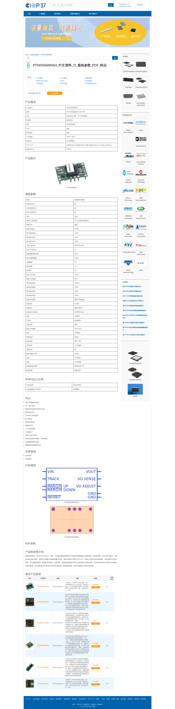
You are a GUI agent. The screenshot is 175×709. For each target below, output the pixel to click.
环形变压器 (44, 699)
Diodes (128, 162)
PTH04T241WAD (43, 623)
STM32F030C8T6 (129, 71)
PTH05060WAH (46, 55)
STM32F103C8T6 (141, 87)
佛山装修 (123, 699)
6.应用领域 (88, 81)
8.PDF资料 (63, 83)
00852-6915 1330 (125, 6)
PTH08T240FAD (43, 586)
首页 (73, 704)
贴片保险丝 (36, 699)
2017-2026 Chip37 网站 (88, 706)
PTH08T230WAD (43, 645)
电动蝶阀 (143, 699)
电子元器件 (93, 14)
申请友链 (93, 704)
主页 (29, 14)
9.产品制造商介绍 (90, 83)
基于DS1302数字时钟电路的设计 (132, 291)
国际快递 (130, 699)
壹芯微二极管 (115, 699)
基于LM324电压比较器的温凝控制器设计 (135, 310)
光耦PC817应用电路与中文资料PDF (133, 301)
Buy (95, 587)
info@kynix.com (124, 4)
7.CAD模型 (39, 83)
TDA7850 (128, 87)
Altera (141, 130)
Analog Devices (141, 146)
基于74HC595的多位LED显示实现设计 (134, 335)
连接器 (97, 699)
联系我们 (100, 704)
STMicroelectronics (129, 252)
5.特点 (62, 81)
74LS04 (128, 103)
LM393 (135, 396)
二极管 (103, 699)
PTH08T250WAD (43, 602)
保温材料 (136, 699)
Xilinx (141, 270)
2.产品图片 (63, 78)
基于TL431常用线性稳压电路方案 (132, 296)
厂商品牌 (42, 14)
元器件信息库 (75, 14)
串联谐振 (74, 699)
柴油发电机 (67, 699)
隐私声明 (86, 704)
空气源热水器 (82, 699)
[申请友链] (140, 5)
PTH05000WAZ (43, 683)
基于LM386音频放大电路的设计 (132, 286)
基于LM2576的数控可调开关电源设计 (134, 322)
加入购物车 (55, 93)
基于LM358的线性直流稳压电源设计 (133, 305)
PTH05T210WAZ (43, 667)
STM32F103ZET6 (141, 71)
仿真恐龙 (51, 699)
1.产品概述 (39, 78)
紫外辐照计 (59, 699)
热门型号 (79, 704)
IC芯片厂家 (91, 699)
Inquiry (95, 646)
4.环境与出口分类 (41, 81)
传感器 (108, 699)
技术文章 (57, 14)
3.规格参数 (88, 78)
